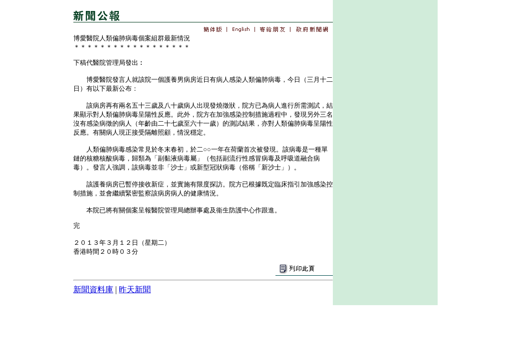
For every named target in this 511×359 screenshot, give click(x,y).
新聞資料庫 (93, 289)
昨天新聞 (135, 289)
